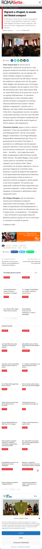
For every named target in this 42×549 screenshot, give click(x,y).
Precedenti (7, 318)
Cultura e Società (7, 469)
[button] (39, 518)
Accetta (21, 533)
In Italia (4, 350)
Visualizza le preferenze (21, 542)
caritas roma (8, 245)
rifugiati (19, 247)
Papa (24, 389)
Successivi (14, 318)
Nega (21, 538)
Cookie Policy (14, 547)
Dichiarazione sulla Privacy (24, 547)
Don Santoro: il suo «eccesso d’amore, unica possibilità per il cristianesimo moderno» (10, 263)
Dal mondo (26, 330)
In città (6, 296)
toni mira (25, 247)
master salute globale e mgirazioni (9, 247)
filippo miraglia (23, 245)
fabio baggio (15, 245)
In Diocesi (6, 277)
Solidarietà (26, 277)
